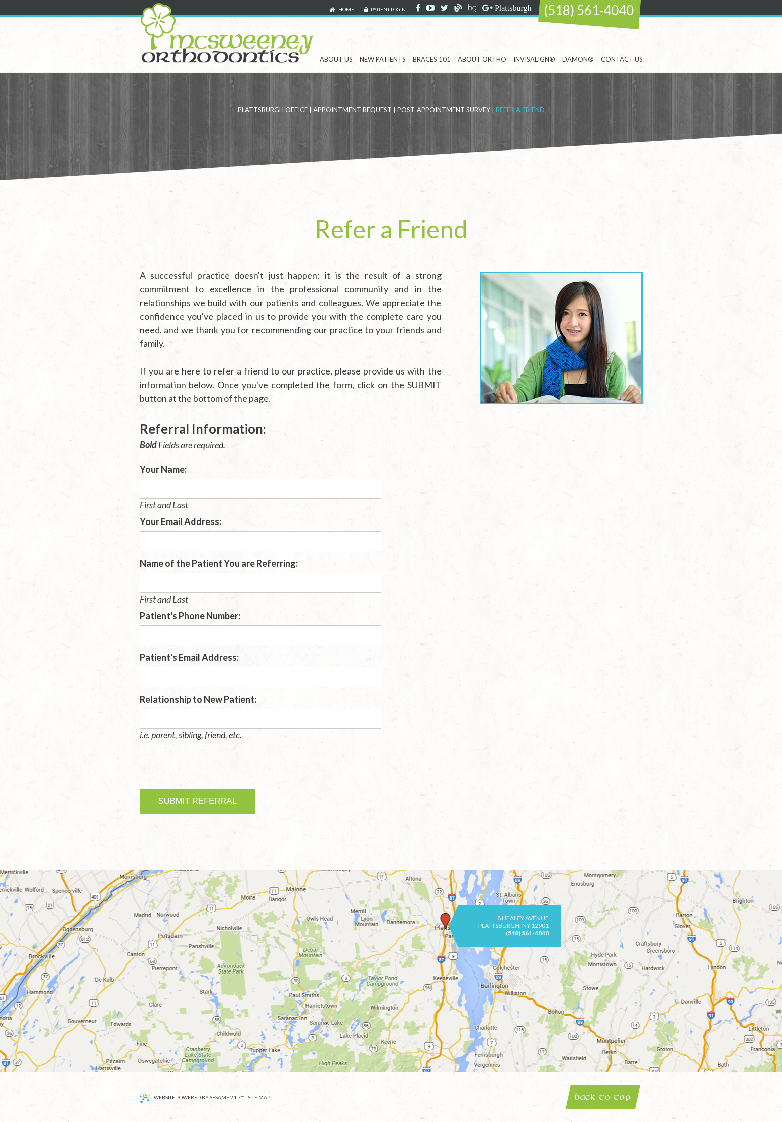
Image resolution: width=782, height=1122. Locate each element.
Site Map (259, 1097)
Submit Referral (197, 801)
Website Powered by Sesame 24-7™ (192, 1099)
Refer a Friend (520, 110)
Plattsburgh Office (273, 110)
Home (341, 10)
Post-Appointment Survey (443, 110)
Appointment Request (352, 110)
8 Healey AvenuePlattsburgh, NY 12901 (513, 921)
